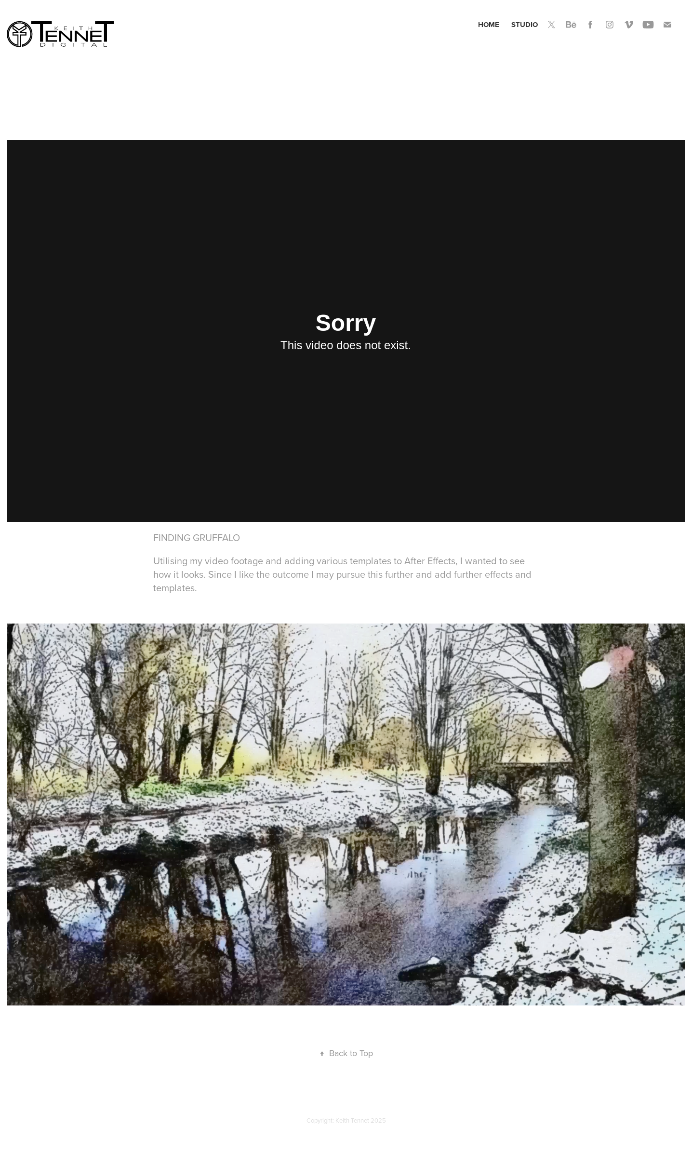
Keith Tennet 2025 (360, 1120)
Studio (524, 24)
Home (488, 24)
